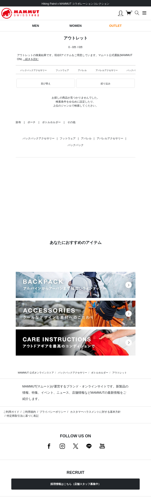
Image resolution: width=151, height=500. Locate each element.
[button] (45, 83)
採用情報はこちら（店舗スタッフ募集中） (75, 484)
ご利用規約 (29, 411)
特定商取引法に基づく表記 (23, 415)
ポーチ (31, 122)
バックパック (133, 70)
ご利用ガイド (11, 411)
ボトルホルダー (51, 122)
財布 (18, 122)
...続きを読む (31, 59)
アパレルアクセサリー (107, 70)
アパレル (82, 70)
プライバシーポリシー (52, 411)
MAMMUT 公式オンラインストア (36, 372)
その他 (71, 122)
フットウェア (62, 70)
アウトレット (119, 372)
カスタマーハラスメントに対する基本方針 (95, 411)
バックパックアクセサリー (33, 70)
